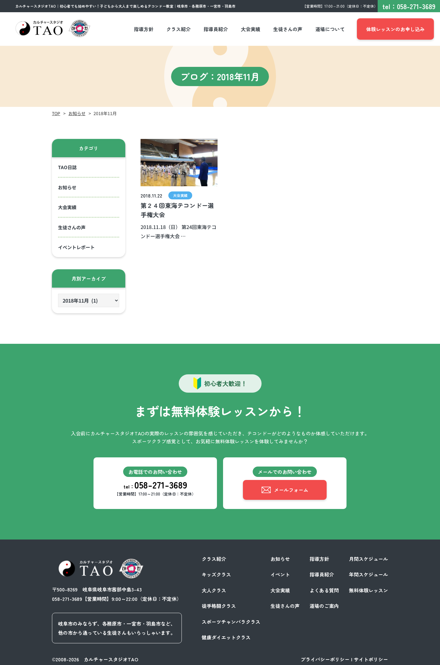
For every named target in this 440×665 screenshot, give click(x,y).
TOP (56, 113)
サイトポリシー (371, 658)
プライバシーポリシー (325, 658)
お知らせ (77, 113)
